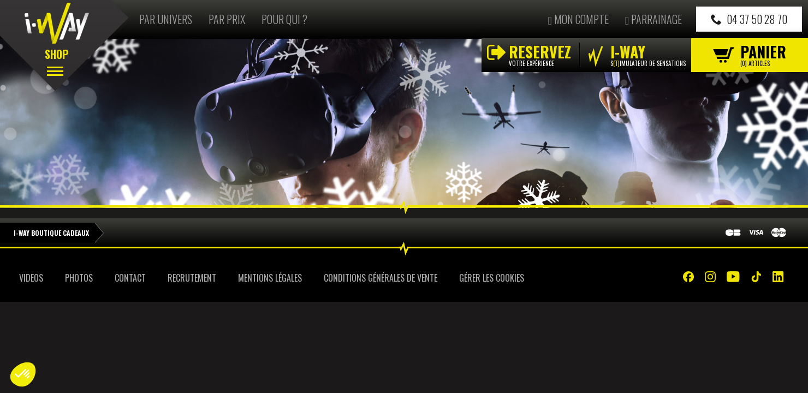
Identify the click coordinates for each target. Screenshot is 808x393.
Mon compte (578, 19)
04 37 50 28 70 (749, 19)
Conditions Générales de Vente (380, 277)
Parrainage (653, 19)
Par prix (227, 19)
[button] (23, 374)
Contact (130, 277)
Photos (79, 277)
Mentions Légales (270, 277)
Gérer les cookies (491, 277)
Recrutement (192, 277)
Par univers (165, 19)
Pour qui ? (284, 19)
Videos (31, 277)
